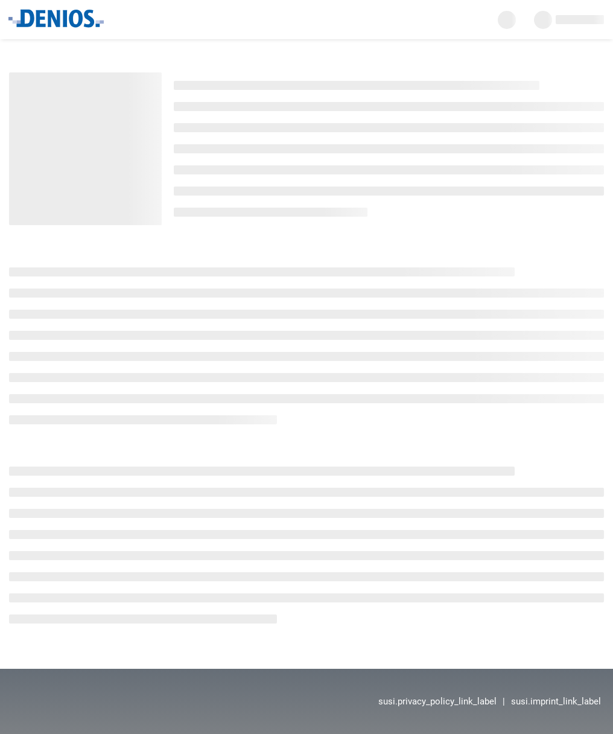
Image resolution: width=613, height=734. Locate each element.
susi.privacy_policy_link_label (437, 701)
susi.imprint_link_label (556, 701)
